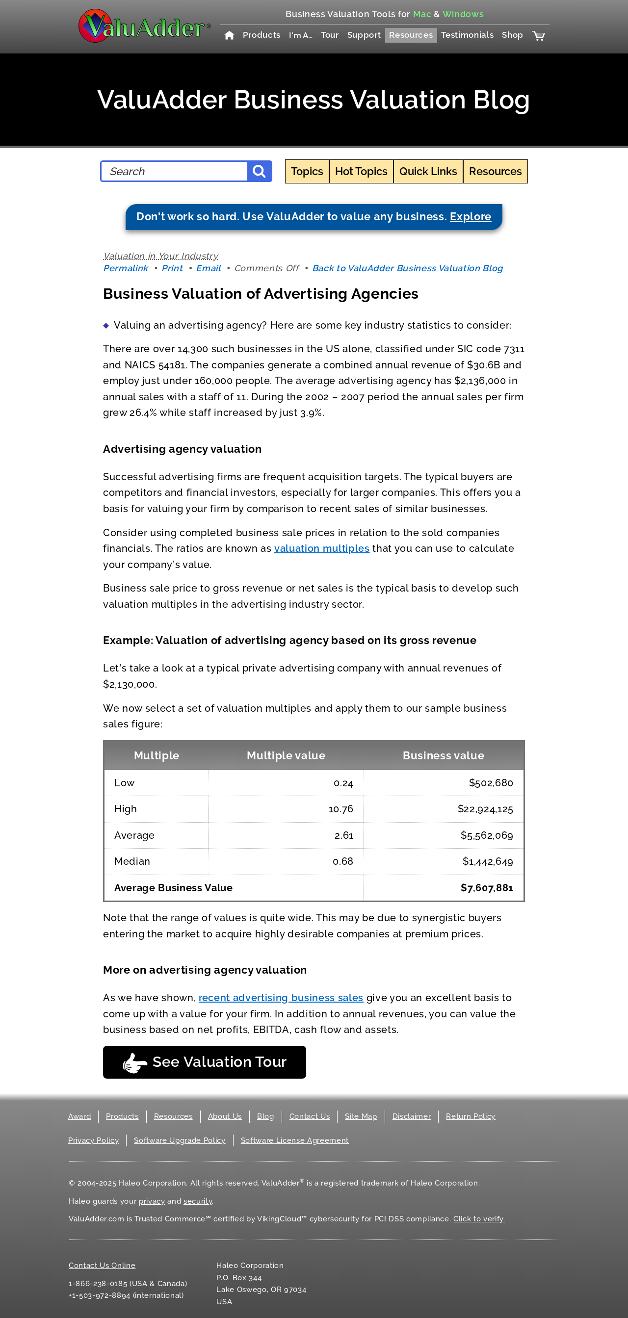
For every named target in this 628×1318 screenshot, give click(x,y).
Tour (330, 35)
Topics (307, 171)
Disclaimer (411, 1116)
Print (172, 268)
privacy (152, 1201)
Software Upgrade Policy (179, 1140)
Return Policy (471, 1116)
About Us (225, 1116)
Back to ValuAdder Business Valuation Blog (407, 268)
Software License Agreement (295, 1140)
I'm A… (301, 35)
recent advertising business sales (281, 998)
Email (208, 268)
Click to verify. (479, 1219)
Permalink (125, 268)
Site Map (361, 1116)
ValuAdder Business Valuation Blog (314, 99)
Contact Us (309, 1116)
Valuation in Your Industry (160, 256)
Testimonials (467, 35)
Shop (512, 35)
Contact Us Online (102, 1265)
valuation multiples (322, 548)
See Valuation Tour (204, 1063)
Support (364, 35)
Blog (265, 1116)
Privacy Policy (93, 1140)
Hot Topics (361, 171)
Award (79, 1116)
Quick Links (428, 171)
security (197, 1201)
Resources (411, 35)
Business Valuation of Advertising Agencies (261, 293)
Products (262, 35)
